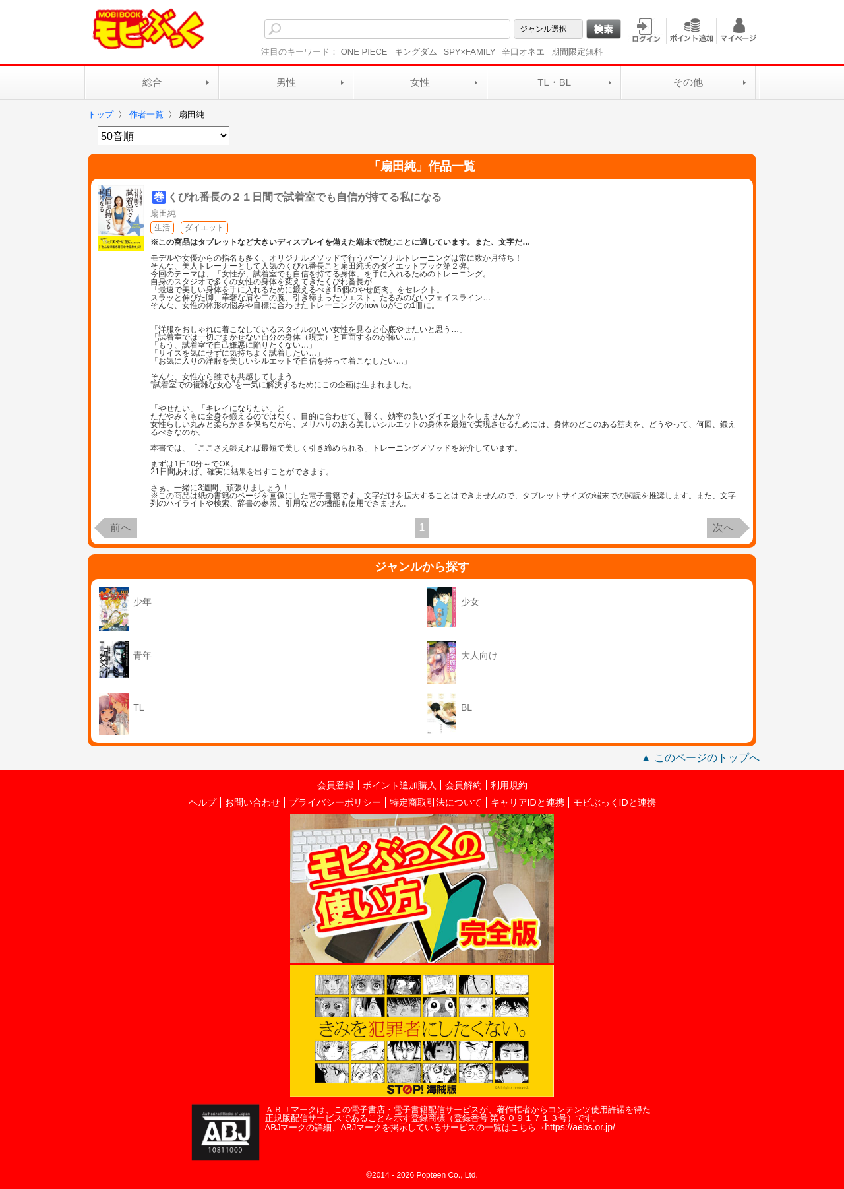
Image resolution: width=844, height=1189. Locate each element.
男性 (286, 82)
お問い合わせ (252, 802)
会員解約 (463, 785)
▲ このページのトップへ (700, 757)
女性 (420, 82)
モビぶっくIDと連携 (614, 802)
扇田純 (163, 213)
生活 (162, 227)
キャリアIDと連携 (527, 802)
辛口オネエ (523, 52)
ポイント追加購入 (400, 785)
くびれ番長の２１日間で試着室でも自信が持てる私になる (304, 197)
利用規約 (509, 785)
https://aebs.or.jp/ (580, 1127)
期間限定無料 (577, 52)
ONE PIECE (364, 52)
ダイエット (204, 227)
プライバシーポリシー (335, 802)
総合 (152, 82)
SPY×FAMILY (470, 52)
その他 (688, 82)
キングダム (415, 52)
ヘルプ (202, 802)
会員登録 (335, 785)
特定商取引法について (436, 802)
